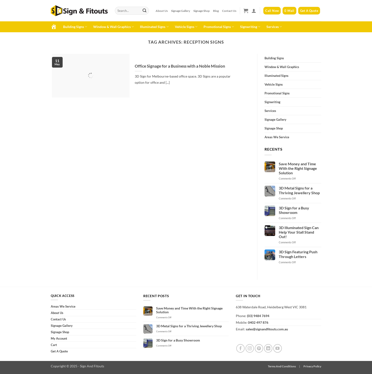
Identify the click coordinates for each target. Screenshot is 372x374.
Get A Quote (59, 351)
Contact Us (229, 10)
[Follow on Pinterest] (259, 348)
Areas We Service (277, 137)
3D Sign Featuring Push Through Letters (298, 254)
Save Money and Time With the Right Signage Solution (298, 168)
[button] (245, 10)
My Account (59, 338)
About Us (162, 10)
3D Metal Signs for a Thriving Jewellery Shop (299, 190)
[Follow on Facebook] (240, 348)
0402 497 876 (258, 322)
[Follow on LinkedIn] (268, 348)
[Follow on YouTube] (277, 348)
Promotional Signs (219, 26)
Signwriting (250, 26)
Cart (54, 345)
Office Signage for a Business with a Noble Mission (180, 66)
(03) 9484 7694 (258, 316)
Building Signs (75, 26)
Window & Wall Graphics (113, 26)
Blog (216, 10)
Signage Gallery (180, 10)
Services (274, 26)
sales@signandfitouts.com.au (267, 329)
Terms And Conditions (282, 366)
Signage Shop (201, 10)
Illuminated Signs (154, 26)
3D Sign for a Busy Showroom (294, 210)
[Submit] (144, 11)
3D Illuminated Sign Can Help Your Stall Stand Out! (299, 232)
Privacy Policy (312, 366)
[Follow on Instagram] (250, 348)
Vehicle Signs (186, 26)
